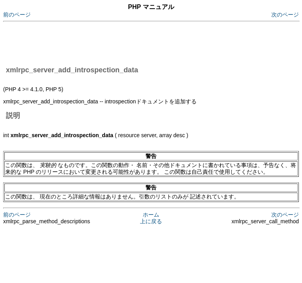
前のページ (17, 14)
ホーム (151, 214)
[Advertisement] (146, 42)
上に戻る (151, 221)
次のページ (285, 14)
